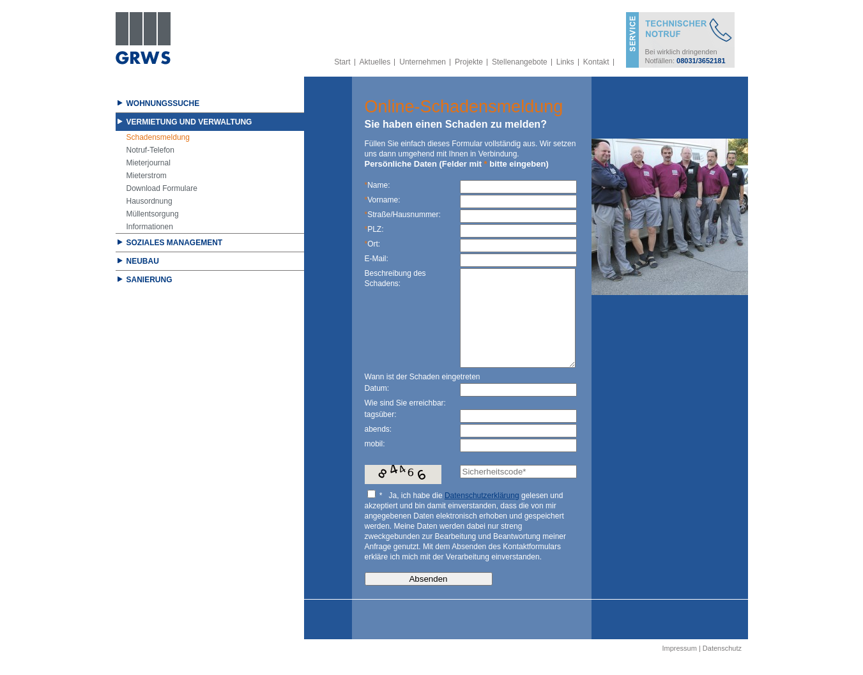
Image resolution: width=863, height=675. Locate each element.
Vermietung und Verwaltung (189, 122)
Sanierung (149, 279)
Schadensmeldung (158, 137)
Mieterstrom (146, 175)
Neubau (142, 261)
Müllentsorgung (152, 213)
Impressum (679, 667)
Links (565, 61)
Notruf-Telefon (150, 150)
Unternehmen (422, 61)
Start (342, 61)
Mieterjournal (148, 162)
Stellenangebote (519, 61)
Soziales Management (174, 242)
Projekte (469, 61)
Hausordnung (149, 201)
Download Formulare (161, 188)
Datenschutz (722, 667)
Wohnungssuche (163, 103)
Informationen (149, 226)
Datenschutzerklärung (482, 514)
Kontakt (596, 61)
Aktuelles (375, 61)
